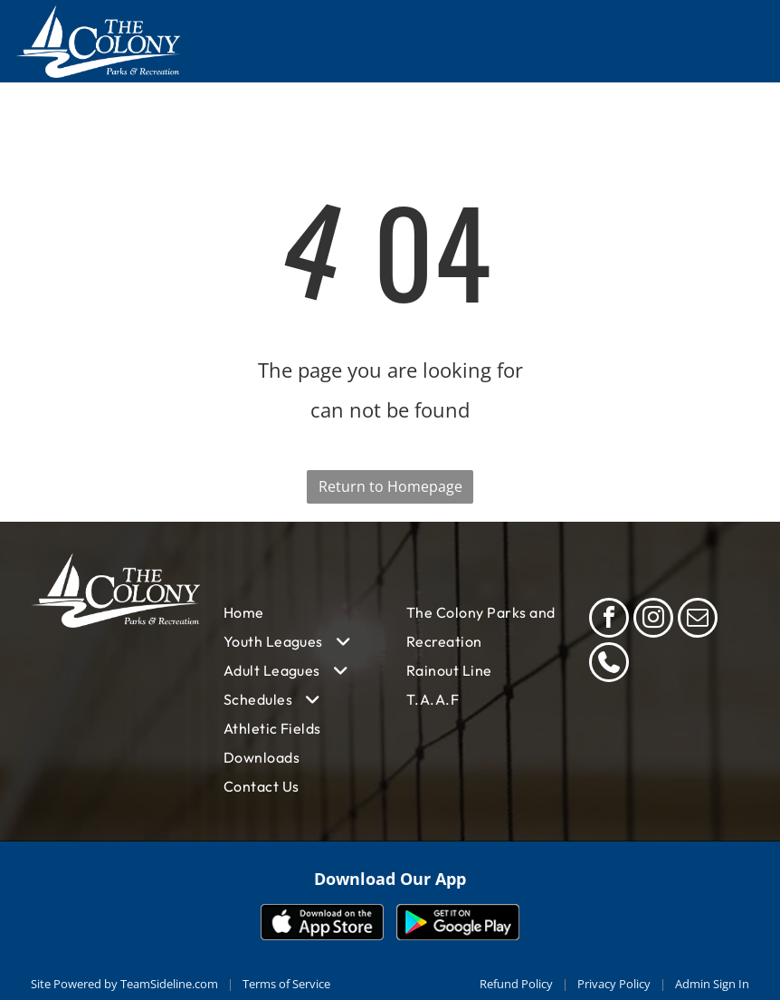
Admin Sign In (712, 984)
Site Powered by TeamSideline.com (124, 984)
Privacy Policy (614, 984)
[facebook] (609, 620)
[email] (698, 620)
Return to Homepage (390, 486)
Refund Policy (516, 984)
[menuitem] (299, 612)
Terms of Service (286, 984)
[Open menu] (736, 40)
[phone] (609, 664)
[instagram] (653, 620)
